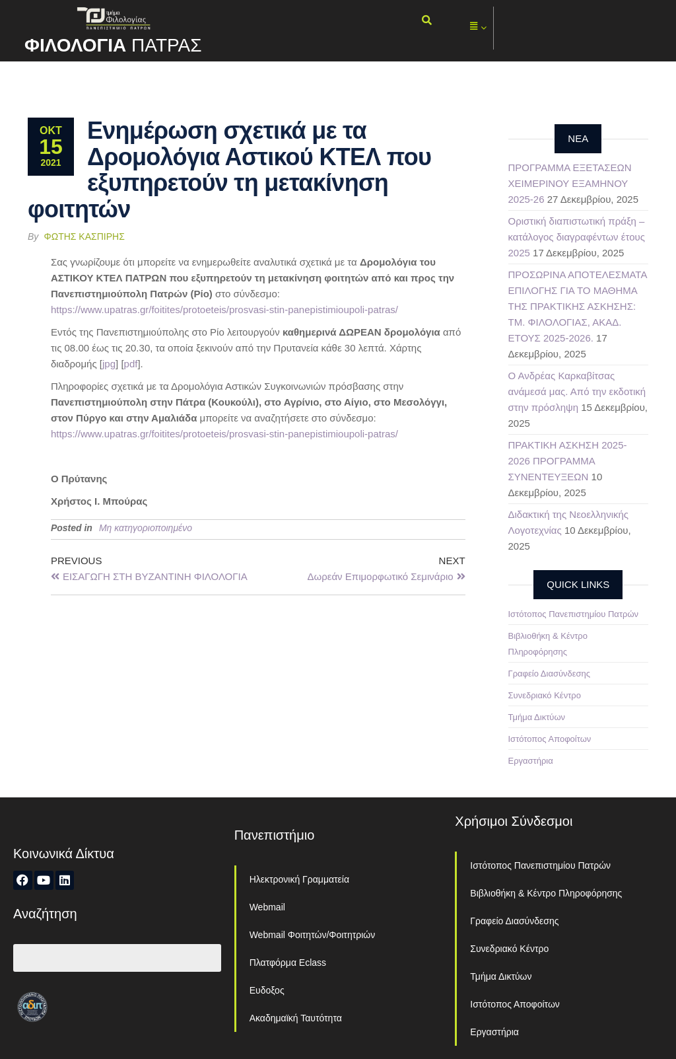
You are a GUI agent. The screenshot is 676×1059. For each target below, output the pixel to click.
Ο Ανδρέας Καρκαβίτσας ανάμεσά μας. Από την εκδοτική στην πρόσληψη (577, 391)
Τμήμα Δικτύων (537, 717)
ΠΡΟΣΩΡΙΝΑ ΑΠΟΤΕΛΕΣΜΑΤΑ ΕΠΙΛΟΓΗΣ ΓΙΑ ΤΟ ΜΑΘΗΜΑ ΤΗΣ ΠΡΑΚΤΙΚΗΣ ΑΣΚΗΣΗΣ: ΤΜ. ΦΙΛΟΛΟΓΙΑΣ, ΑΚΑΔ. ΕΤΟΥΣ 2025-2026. (577, 306)
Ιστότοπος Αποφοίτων (550, 739)
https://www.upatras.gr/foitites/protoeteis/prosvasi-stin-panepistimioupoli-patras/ (224, 309)
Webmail (267, 907)
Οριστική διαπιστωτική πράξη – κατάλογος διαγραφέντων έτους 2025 (576, 236)
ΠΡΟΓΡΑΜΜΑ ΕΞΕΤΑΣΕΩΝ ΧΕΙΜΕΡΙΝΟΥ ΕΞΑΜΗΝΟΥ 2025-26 (570, 183)
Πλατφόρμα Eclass (288, 962)
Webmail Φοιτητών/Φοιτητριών (313, 935)
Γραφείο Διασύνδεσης (549, 673)
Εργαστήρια (530, 761)
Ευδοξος (267, 990)
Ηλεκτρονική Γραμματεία (299, 879)
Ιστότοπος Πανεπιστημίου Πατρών (573, 614)
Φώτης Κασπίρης (84, 236)
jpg (109, 363)
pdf (131, 363)
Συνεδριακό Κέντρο (544, 695)
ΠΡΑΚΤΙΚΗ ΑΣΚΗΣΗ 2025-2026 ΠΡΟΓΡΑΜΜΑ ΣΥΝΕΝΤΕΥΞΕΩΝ (567, 460)
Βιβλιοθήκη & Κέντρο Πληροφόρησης (546, 893)
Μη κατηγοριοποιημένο (145, 528)
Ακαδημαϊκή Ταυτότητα (296, 1018)
